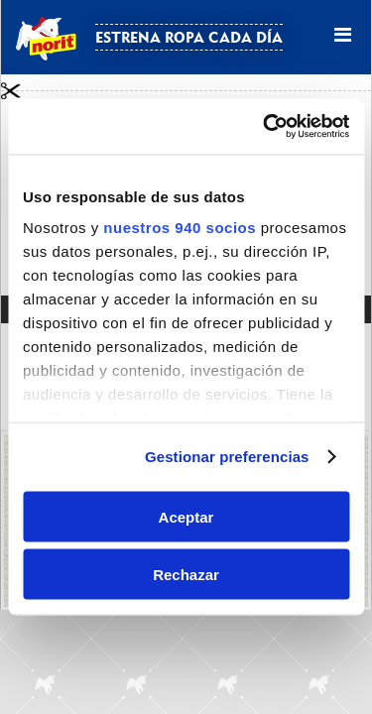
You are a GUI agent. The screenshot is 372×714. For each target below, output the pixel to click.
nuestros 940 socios (179, 227)
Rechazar (186, 574)
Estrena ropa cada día (189, 37)
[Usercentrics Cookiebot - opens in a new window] (265, 127)
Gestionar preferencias (227, 456)
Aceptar (186, 516)
